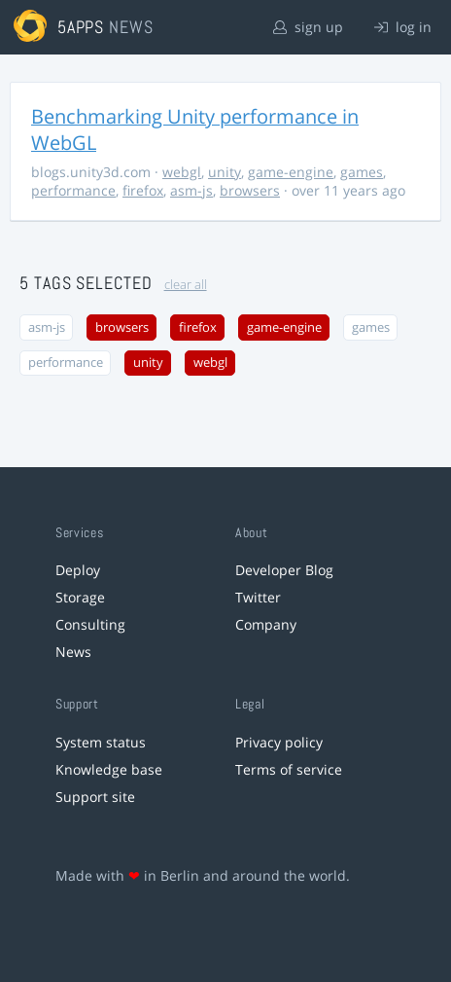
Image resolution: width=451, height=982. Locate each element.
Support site (95, 796)
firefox (142, 190)
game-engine (290, 172)
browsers (250, 190)
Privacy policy (279, 742)
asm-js (191, 190)
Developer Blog (284, 570)
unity (224, 172)
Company (265, 624)
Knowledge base (108, 769)
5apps (81, 27)
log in (403, 27)
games (361, 172)
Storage (80, 597)
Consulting (90, 624)
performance (73, 190)
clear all (185, 284)
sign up (308, 27)
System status (100, 742)
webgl (181, 172)
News (73, 651)
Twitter (258, 597)
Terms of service (288, 769)
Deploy (77, 570)
